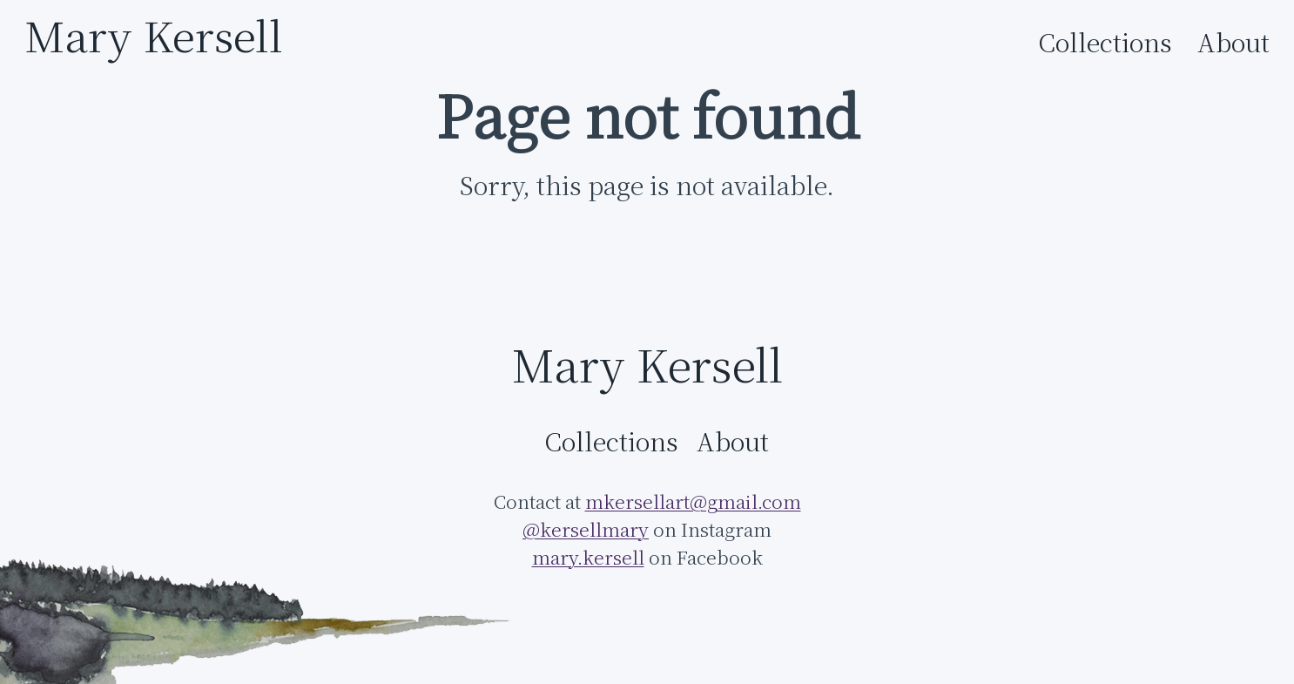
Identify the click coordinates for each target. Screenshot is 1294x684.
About (1233, 43)
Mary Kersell (153, 35)
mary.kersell (588, 557)
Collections (1105, 43)
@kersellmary (585, 529)
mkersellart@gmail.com (693, 501)
